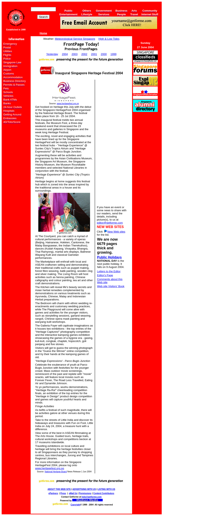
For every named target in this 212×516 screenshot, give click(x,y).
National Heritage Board (56, 471)
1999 (114, 54)
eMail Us (73, 493)
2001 (94, 54)
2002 (84, 54)
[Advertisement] (112, 142)
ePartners (53, 493)
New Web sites (116, 231)
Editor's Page (105, 275)
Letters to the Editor (108, 271)
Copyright (75, 505)
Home (43, 33)
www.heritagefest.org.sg (68, 103)
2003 (75, 54)
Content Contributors (103, 493)
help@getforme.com (91, 497)
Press (63, 493)
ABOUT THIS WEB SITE (59, 489)
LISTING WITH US (106, 489)
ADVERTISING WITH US (84, 489)
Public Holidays (109, 257)
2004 (65, 54)
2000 (104, 54)
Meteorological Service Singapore (75, 38)
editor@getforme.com (110, 222)
